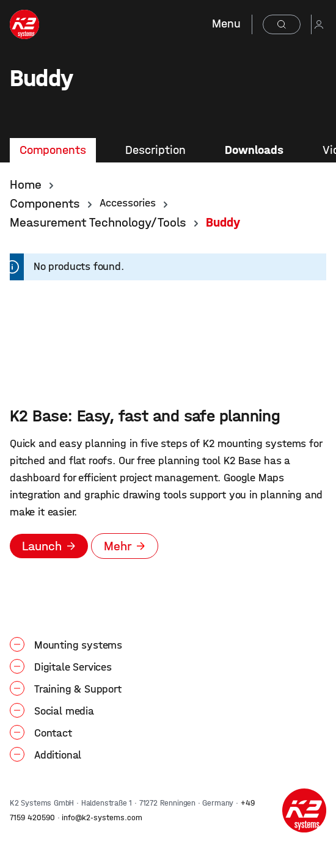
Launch (42, 546)
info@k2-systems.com (102, 817)
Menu (226, 23)
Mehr (117, 546)
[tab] (53, 150)
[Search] (282, 24)
